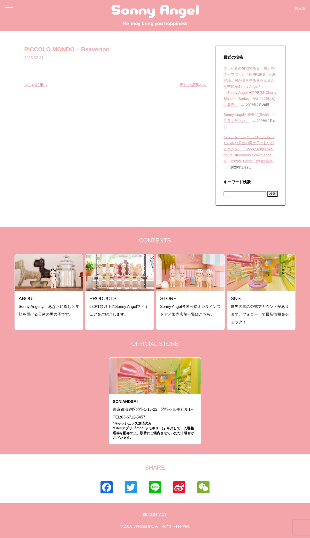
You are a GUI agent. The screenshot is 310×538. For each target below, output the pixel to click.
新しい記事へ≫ (193, 85)
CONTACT (155, 515)
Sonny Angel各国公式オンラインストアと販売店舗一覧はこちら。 (190, 306)
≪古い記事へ (35, 85)
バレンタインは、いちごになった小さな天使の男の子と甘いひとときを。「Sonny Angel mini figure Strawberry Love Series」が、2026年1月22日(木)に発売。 (250, 149)
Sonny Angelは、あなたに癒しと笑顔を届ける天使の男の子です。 (49, 306)
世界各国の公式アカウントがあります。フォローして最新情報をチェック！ (260, 310)
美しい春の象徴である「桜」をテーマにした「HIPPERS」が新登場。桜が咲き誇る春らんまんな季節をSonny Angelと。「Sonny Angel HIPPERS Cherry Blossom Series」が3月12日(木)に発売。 (250, 86)
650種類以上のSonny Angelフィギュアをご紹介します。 (119, 306)
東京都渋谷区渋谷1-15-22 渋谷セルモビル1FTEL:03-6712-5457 (155, 420)
